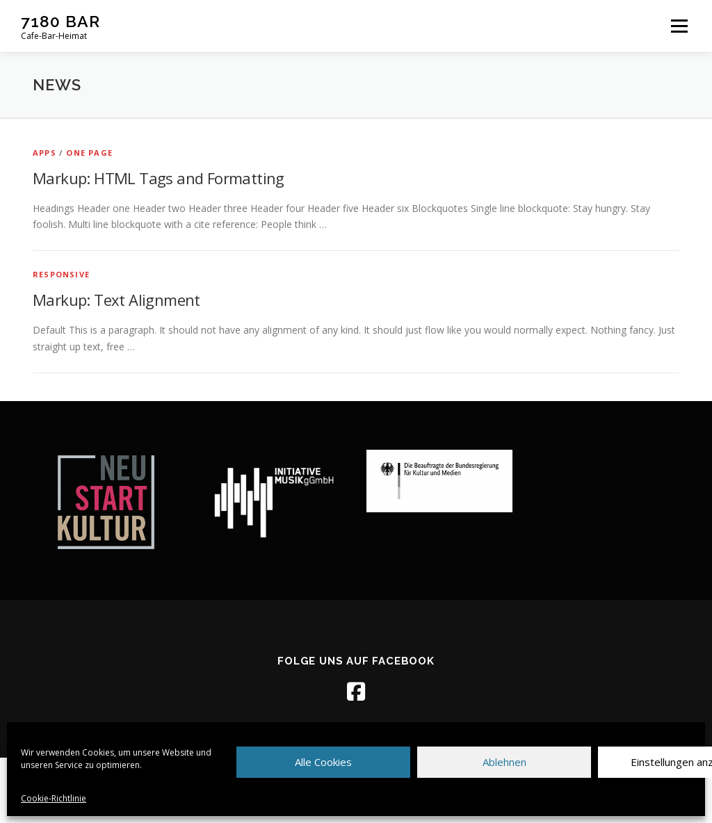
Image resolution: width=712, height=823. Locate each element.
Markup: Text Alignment (116, 299)
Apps (44, 152)
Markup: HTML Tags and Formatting (158, 178)
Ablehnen (504, 762)
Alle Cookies (323, 762)
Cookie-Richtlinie (53, 798)
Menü (679, 26)
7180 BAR (60, 21)
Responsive (61, 274)
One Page (89, 152)
